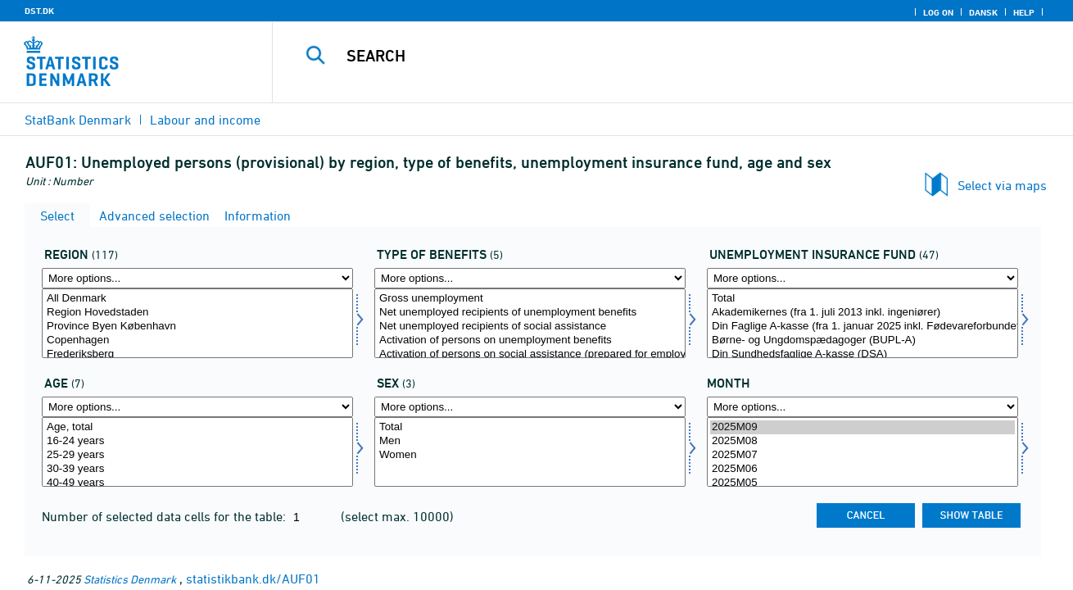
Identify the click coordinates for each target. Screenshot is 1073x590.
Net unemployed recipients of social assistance (530, 327)
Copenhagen (197, 340)
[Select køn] (530, 452)
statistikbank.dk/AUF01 (253, 578)
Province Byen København (197, 327)
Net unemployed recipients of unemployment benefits (530, 313)
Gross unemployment (530, 299)
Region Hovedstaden (197, 313)
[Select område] (197, 323)
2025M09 (862, 427)
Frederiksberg (197, 354)
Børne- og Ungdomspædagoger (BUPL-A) (862, 340)
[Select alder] (197, 452)
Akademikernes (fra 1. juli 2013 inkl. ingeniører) (862, 313)
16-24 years (197, 441)
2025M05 (862, 483)
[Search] (656, 55)
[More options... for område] (197, 278)
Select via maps (1002, 185)
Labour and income (205, 119)
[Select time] (862, 452)
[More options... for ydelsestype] (530, 278)
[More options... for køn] (530, 407)
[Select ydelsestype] (530, 323)
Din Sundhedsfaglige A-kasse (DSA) (862, 354)
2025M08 (862, 441)
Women (530, 455)
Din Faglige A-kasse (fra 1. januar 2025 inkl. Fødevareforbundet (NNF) (862, 327)
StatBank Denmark (78, 119)
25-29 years (197, 455)
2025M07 (862, 455)
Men (530, 441)
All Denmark (197, 299)
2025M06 (862, 469)
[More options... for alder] (197, 407)
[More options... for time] (862, 407)
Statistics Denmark (130, 579)
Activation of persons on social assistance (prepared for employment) (530, 354)
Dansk (983, 12)
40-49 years (197, 483)
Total (862, 299)
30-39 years (197, 469)
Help (1024, 12)
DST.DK (39, 10)
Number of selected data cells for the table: (165, 516)
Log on (938, 12)
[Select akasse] (862, 323)
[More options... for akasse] (862, 278)
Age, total (197, 427)
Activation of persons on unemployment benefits (530, 340)
